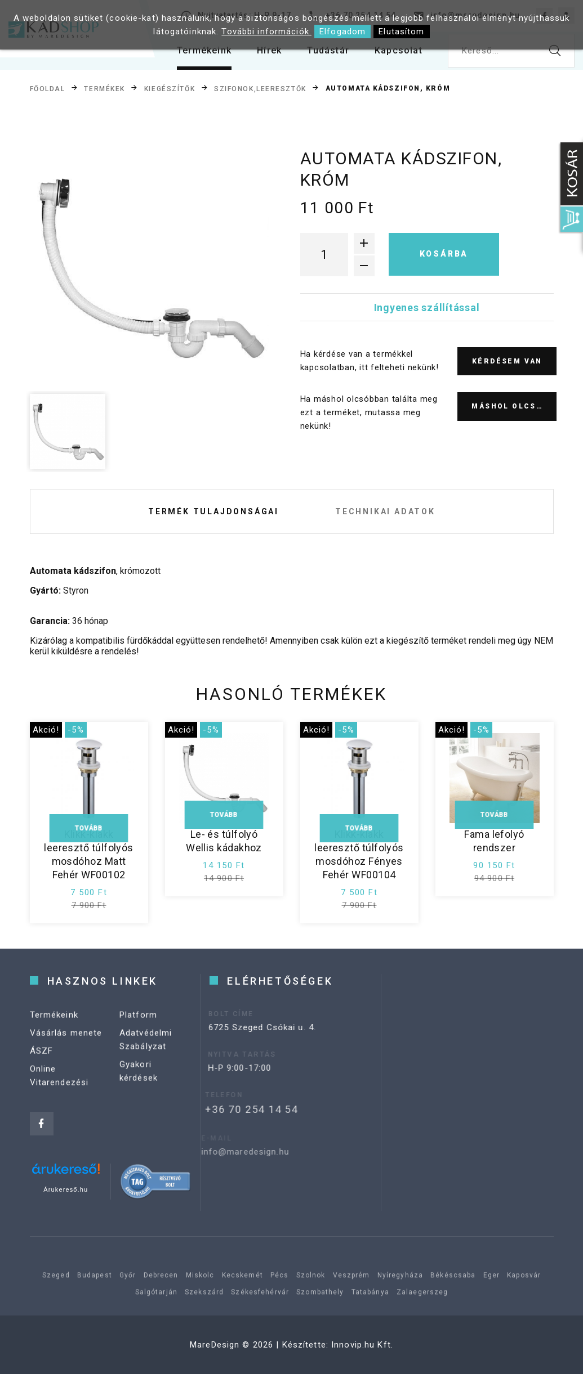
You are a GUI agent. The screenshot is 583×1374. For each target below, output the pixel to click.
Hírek (269, 50)
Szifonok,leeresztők (260, 88)
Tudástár (328, 50)
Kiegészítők (169, 88)
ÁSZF (42, 1059)
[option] (149, 267)
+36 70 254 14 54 (235, 1109)
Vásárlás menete (66, 1041)
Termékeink (204, 50)
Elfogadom (342, 31)
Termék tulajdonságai (213, 511)
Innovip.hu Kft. (362, 1345)
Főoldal (47, 88)
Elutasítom (401, 31)
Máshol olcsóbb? (514, 406)
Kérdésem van (507, 361)
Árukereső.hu (65, 1189)
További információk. (266, 31)
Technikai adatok (385, 511)
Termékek (104, 88)
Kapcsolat (398, 50)
